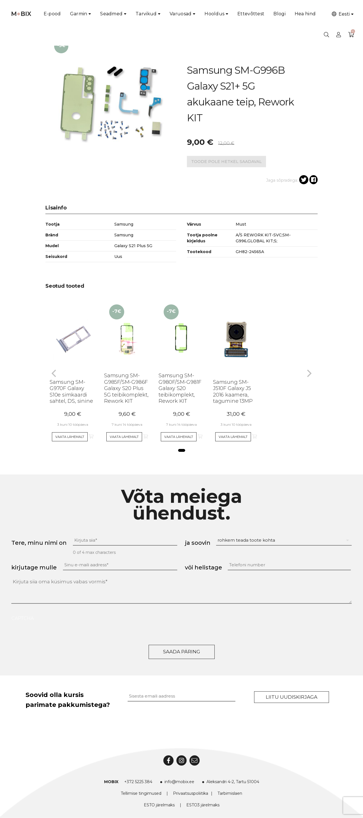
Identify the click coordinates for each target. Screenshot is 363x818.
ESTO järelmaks (159, 805)
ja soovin (197, 542)
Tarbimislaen (230, 793)
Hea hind (305, 13)
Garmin (78, 13)
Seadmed (111, 13)
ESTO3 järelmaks (203, 805)
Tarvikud (146, 13)
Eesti (340, 14)
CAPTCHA (22, 618)
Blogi (279, 13)
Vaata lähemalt (69, 437)
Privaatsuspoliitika (190, 793)
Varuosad (180, 13)
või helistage (203, 567)
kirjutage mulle (34, 567)
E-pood (52, 13)
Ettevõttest (250, 13)
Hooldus (214, 13)
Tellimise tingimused (141, 793)
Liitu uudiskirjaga (291, 697)
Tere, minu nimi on (39, 542)
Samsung (123, 235)
